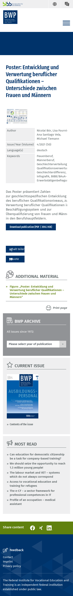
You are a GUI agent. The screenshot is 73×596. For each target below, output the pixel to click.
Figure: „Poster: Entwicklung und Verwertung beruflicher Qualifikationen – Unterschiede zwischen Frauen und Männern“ (37, 292)
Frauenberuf (45, 156)
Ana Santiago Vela (48, 134)
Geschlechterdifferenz (51, 172)
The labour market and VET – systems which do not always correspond (35, 474)
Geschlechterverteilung (52, 164)
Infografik (43, 176)
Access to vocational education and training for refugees (33, 484)
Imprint (8, 561)
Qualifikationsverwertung (53, 168)
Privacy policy (12, 566)
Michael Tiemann (48, 138)
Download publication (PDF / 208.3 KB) (31, 227)
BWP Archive (28, 321)
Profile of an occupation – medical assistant (32, 502)
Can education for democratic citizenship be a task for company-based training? (37, 456)
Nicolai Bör (44, 130)
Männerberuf (45, 160)
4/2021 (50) (44, 144)
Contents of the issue (21, 424)
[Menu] (66, 23)
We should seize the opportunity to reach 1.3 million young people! (37, 465)
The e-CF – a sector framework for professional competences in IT (32, 493)
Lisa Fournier (61, 130)
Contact (8, 557)
